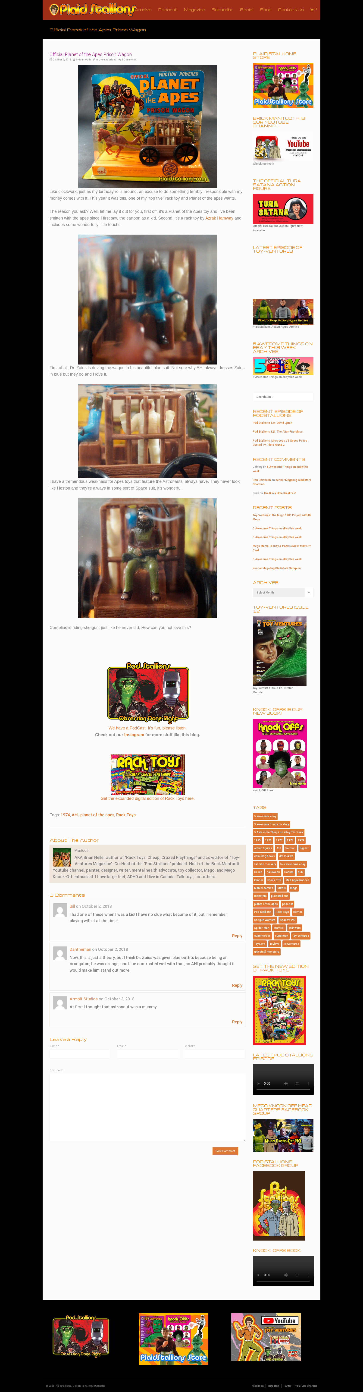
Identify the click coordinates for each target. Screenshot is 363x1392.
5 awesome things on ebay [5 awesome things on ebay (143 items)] (271, 824)
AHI (75, 814)
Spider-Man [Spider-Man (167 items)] (261, 928)
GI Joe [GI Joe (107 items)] (258, 872)
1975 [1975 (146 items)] (257, 840)
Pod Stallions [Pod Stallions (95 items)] (262, 912)
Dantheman (80, 949)
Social (246, 9)
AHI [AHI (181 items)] (278, 848)
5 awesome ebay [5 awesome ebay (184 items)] (265, 816)
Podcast (167, 9)
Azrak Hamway (219, 218)
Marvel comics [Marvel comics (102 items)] (263, 888)
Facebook (258, 1385)
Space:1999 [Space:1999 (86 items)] (287, 920)
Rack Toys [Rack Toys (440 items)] (282, 912)
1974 (65, 814)
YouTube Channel (306, 1385)
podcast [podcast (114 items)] (287, 904)
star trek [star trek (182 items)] (279, 928)
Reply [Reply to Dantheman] (237, 985)
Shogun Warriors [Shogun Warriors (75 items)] (264, 920)
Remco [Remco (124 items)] (298, 912)
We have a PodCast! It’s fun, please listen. (148, 728)
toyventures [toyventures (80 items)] (291, 944)
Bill (72, 906)
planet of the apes (97, 814)
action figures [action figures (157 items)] (263, 848)
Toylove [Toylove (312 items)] (274, 944)
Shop (266, 9)
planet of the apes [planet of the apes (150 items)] (266, 904)
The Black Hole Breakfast (280, 493)
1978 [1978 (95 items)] (290, 840)
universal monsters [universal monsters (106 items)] (266, 951)
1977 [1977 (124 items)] (279, 840)
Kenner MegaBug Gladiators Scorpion (277, 568)
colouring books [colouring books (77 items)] (264, 856)
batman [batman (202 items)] (290, 848)
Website (190, 1046)
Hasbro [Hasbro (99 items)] (289, 872)
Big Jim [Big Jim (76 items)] (304, 848)
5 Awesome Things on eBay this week (277, 528)
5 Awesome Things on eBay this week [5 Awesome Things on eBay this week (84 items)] (278, 832)
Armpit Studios (84, 998)
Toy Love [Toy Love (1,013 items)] (259, 944)
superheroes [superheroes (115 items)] (262, 935)
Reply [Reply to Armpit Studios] (237, 1021)
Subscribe (223, 9)
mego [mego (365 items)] (293, 888)
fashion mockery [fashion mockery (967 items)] (265, 864)
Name (54, 1046)
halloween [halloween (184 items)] (273, 872)
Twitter (287, 1385)
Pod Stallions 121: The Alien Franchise (278, 431)
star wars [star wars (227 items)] (295, 928)
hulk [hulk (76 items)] (300, 872)
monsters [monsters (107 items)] (260, 896)
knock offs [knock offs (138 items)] (274, 880)
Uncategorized (107, 59)
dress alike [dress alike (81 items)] (286, 856)
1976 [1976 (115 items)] (268, 840)
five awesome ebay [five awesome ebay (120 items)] (292, 864)
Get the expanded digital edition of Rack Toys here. (147, 798)
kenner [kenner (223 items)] (258, 880)
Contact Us (291, 9)
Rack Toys (126, 814)
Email (121, 1046)
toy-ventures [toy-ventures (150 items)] (301, 935)
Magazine (194, 9)
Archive (143, 9)
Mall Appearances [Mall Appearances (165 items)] (297, 880)
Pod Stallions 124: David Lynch (272, 422)
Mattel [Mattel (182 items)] (282, 888)
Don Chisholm (262, 480)
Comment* (56, 1070)
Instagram (134, 734)
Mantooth (85, 59)
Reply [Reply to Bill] (237, 935)
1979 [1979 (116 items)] (301, 840)
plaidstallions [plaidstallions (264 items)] (279, 896)
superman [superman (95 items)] (281, 935)
